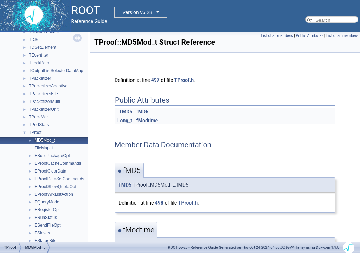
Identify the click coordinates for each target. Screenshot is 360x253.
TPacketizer (40, 78)
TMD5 (125, 112)
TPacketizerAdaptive (48, 86)
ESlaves (42, 233)
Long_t (124, 120)
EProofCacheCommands (57, 163)
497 (155, 80)
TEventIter (38, 55)
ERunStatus (45, 217)
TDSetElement (42, 47)
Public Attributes (309, 35)
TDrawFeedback (44, 32)
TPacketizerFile (43, 93)
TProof (35, 132)
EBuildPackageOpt (52, 155)
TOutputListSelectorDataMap (56, 70)
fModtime (147, 120)
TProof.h (184, 80)
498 (159, 203)
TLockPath (39, 62)
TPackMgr (38, 117)
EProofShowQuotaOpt (55, 186)
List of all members (277, 35)
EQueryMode (46, 202)
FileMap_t (43, 147)
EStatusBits (45, 240)
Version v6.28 (137, 12)
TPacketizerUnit (44, 109)
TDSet (35, 39)
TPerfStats (39, 124)
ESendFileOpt (47, 225)
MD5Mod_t (44, 140)
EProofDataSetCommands (59, 178)
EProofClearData (50, 171)
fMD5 (142, 112)
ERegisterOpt (47, 209)
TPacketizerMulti (44, 101)
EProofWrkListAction (53, 194)
